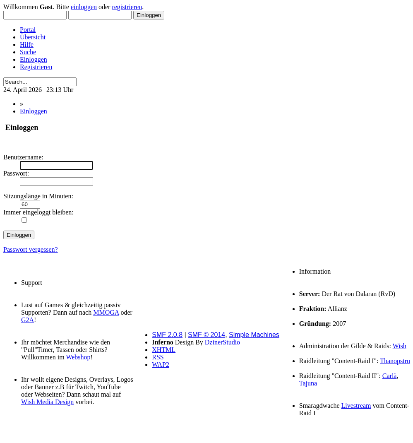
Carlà (389, 375)
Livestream (356, 405)
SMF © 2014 (206, 334)
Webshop (78, 357)
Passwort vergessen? (30, 249)
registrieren (127, 6)
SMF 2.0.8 (167, 334)
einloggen (84, 6)
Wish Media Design (47, 401)
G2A (27, 319)
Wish (399, 345)
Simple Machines (254, 334)
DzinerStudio (222, 342)
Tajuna (308, 383)
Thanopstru (395, 360)
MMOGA (106, 312)
